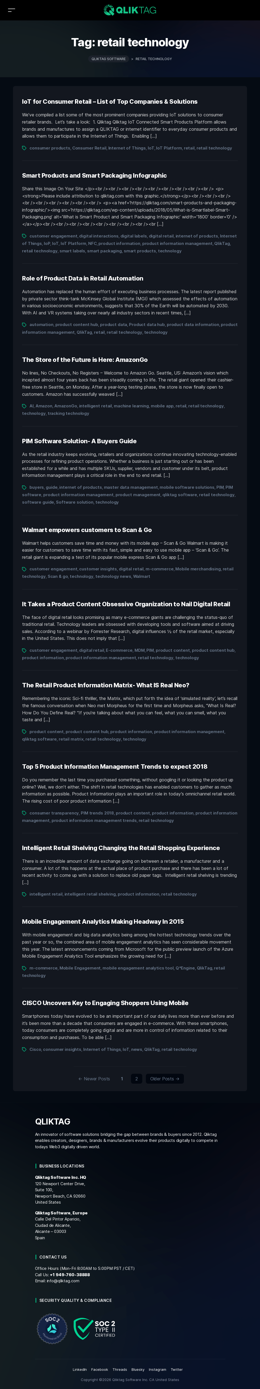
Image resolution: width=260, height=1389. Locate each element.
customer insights (98, 568)
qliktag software (179, 494)
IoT (151, 148)
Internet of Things (127, 148)
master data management (131, 487)
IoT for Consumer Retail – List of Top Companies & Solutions (110, 101)
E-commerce (119, 650)
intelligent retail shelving (90, 894)
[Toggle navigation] (11, 10)
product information (119, 243)
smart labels (72, 250)
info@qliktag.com (63, 1280)
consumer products (50, 148)
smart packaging (104, 250)
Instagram (157, 1369)
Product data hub (147, 324)
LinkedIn (80, 1369)
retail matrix (71, 739)
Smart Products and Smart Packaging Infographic (94, 175)
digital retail (161, 236)
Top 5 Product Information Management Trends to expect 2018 (114, 766)
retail (189, 148)
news (136, 1049)
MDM (140, 650)
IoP (47, 243)
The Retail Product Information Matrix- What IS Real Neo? (105, 685)
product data (113, 324)
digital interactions (98, 236)
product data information (193, 324)
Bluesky (138, 1369)
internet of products (197, 236)
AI (32, 405)
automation (41, 324)
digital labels (133, 236)
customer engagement (53, 236)
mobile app (162, 405)
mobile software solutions (187, 487)
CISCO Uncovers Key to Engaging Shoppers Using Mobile (105, 1002)
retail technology (214, 148)
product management (138, 494)
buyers (37, 487)
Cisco (35, 1049)
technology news (113, 576)
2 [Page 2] (136, 1078)
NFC (92, 243)
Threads (119, 1369)
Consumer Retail (89, 148)
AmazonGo (65, 405)
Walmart (141, 576)
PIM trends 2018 (97, 813)
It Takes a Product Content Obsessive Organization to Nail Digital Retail (126, 604)
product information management (177, 243)
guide (51, 487)
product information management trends (94, 820)
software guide (38, 502)
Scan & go (58, 576)
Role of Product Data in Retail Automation (82, 278)
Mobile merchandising (198, 568)
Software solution (74, 502)
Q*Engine (185, 968)
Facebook (99, 1369)
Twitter (177, 1369)
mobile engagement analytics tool (138, 968)
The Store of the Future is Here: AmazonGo (85, 359)
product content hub (76, 324)
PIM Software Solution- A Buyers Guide (79, 441)
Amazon (44, 405)
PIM (220, 487)
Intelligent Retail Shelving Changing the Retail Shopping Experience (121, 847)
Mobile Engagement (80, 968)
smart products (140, 250)
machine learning (131, 405)
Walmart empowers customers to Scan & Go (87, 529)
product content (173, 650)
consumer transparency (54, 813)
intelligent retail (95, 405)
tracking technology (68, 413)
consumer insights (62, 1049)
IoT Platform (169, 148)
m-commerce (160, 568)
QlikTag (222, 243)
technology (170, 250)
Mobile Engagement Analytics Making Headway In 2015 (103, 921)
